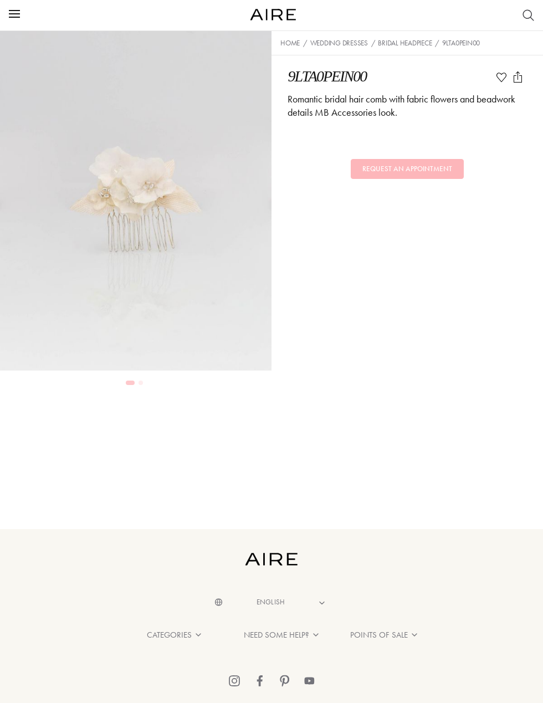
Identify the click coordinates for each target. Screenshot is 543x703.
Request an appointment (407, 169)
